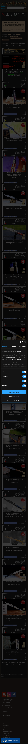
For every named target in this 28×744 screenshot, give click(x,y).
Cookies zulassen (14, 392)
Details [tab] (14, 346)
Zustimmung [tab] (5, 346)
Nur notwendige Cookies (14, 400)
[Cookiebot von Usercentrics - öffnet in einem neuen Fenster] (20, 342)
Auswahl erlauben (14, 396)
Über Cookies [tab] (22, 346)
